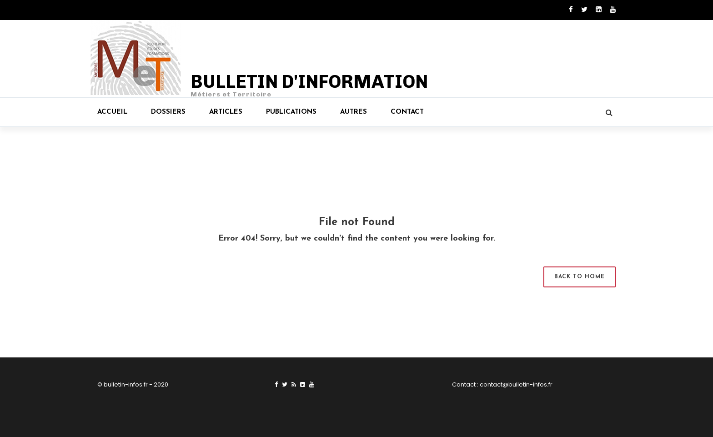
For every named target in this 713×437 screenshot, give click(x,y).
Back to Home (579, 277)
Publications (291, 112)
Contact (407, 112)
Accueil (112, 112)
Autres (353, 112)
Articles (225, 112)
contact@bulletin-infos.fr (516, 384)
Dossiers (168, 112)
